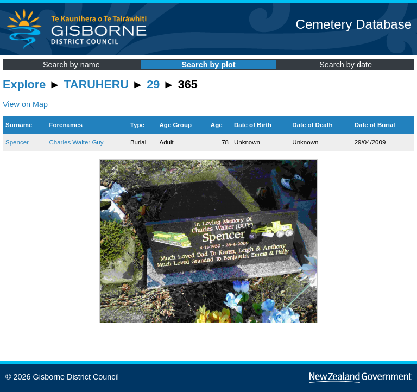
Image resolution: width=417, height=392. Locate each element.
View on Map (25, 104)
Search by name (71, 64)
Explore (24, 84)
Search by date (345, 64)
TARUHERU (96, 84)
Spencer (17, 142)
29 (153, 84)
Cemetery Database (354, 24)
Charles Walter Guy (76, 142)
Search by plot (208, 64)
